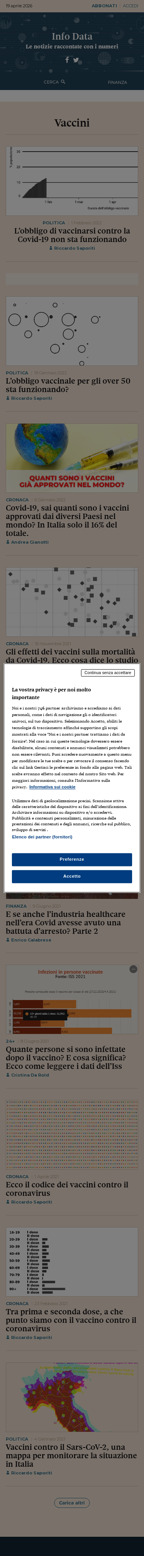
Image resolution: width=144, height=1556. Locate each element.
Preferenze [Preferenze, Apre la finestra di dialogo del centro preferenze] (72, 859)
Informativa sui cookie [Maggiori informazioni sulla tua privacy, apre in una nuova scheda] (52, 787)
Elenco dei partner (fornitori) (42, 837)
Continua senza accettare (107, 672)
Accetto (72, 876)
